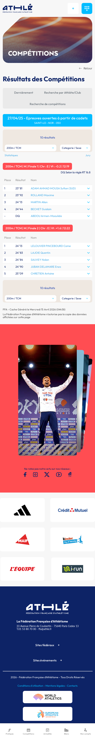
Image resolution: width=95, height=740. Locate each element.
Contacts (72, 685)
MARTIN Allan (39, 202)
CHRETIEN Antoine (42, 273)
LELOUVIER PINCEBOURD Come (51, 246)
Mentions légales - (56, 685)
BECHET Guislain (41, 209)
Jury (87, 155)
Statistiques (11, 155)
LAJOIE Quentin (40, 252)
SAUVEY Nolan (40, 259)
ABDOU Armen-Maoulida (46, 216)
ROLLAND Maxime (42, 195)
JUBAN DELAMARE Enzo (46, 266)
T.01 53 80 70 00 (26, 629)
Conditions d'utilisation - (31, 685)
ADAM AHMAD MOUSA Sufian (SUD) (53, 188)
